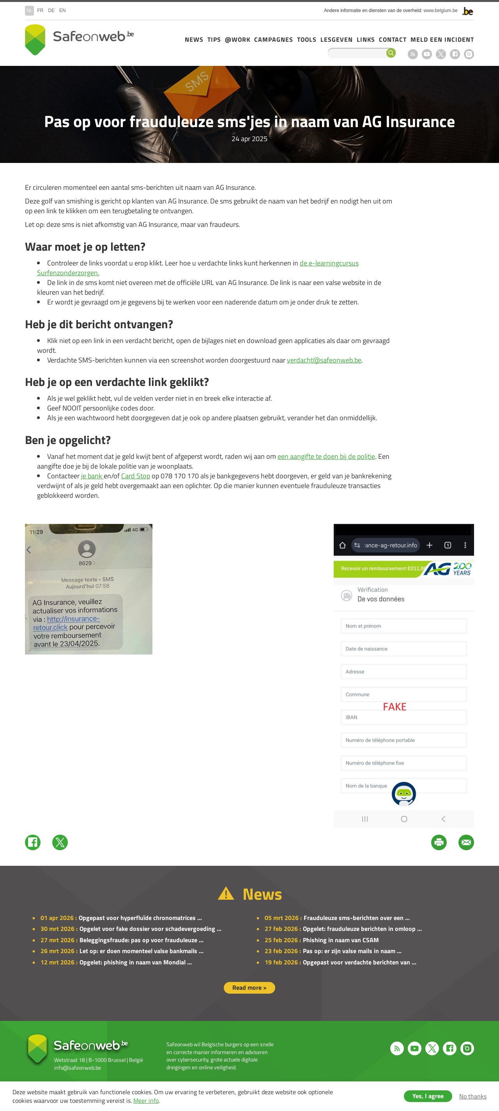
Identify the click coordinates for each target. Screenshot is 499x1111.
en (62, 10)
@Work (237, 39)
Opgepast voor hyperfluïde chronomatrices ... (140, 917)
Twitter (60, 842)
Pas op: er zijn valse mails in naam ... (352, 950)
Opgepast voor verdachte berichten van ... (359, 962)
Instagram (469, 54)
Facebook (455, 54)
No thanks (473, 1096)
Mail (466, 842)
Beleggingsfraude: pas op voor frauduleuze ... (141, 940)
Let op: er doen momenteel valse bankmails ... (141, 950)
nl (29, 10)
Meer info (146, 1100)
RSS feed (413, 54)
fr (40, 10)
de (51, 10)
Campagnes (273, 39)
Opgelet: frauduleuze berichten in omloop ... (362, 928)
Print (439, 842)
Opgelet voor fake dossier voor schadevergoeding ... (150, 928)
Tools (307, 39)
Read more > (249, 987)
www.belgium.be (441, 10)
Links (366, 39)
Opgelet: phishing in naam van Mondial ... (136, 962)
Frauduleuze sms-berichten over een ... (357, 917)
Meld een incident (442, 39)
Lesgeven (336, 39)
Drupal (79, 39)
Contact (393, 39)
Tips (214, 39)
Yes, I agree (428, 1095)
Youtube (427, 54)
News (194, 39)
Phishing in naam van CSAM (341, 940)
